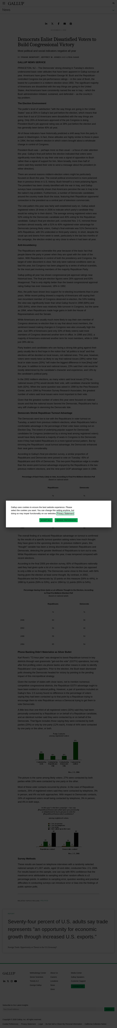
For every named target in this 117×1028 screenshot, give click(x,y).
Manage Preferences (66, 520)
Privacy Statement (65, 513)
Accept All (46, 520)
